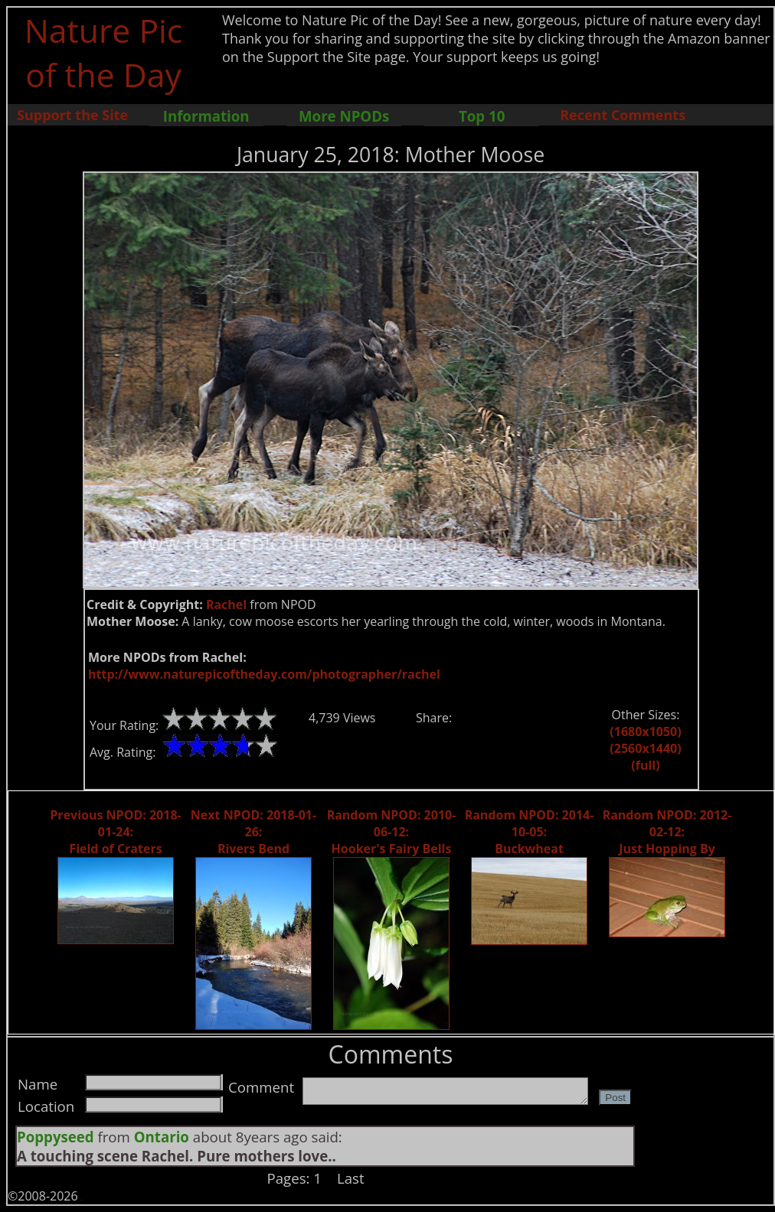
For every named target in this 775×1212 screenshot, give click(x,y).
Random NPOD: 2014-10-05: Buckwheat (529, 831)
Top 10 (482, 115)
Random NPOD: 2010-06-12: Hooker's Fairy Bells (391, 831)
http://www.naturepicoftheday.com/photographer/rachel (264, 674)
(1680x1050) (645, 731)
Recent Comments (622, 115)
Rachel (226, 604)
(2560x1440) (645, 748)
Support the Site (72, 115)
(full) (645, 765)
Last (351, 1178)
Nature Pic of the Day (104, 52)
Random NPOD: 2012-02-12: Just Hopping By (667, 831)
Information (206, 115)
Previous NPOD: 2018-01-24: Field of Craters (115, 831)
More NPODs (344, 115)
